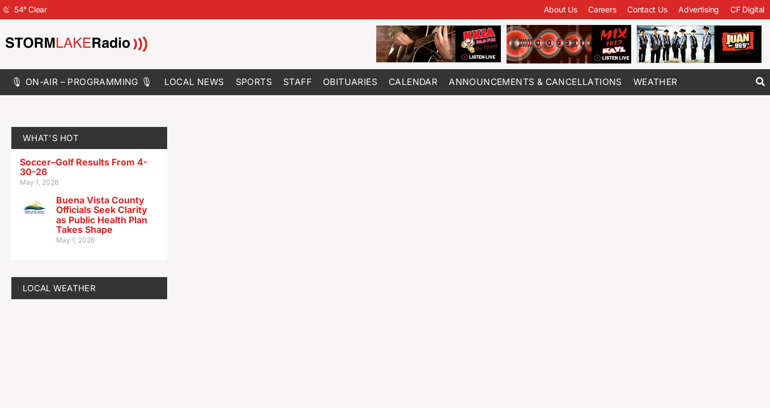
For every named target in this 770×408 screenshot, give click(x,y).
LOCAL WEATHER (59, 288)
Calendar (413, 81)
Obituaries (350, 81)
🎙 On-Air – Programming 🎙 (82, 81)
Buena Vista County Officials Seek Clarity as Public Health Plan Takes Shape (101, 215)
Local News (194, 81)
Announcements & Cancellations (535, 81)
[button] (760, 82)
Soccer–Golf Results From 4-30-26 (83, 167)
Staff (297, 81)
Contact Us (647, 9)
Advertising (698, 9)
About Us (560, 9)
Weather (655, 81)
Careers (602, 9)
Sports (254, 81)
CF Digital (747, 9)
